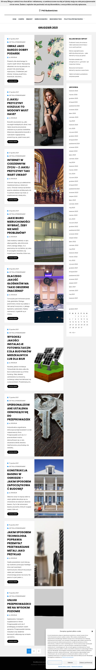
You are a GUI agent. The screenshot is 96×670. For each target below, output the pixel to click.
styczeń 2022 (73, 264)
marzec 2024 (73, 170)
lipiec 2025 (72, 113)
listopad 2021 (73, 272)
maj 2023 (72, 207)
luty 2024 (72, 174)
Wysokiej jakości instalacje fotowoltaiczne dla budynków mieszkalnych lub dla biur (19, 348)
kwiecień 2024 (73, 166)
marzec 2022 (73, 256)
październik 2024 (74, 143)
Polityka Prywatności (77, 666)
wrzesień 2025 (73, 109)
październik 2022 (74, 230)
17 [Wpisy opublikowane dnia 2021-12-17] (81, 322)
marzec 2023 (73, 215)
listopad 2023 (73, 185)
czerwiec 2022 (73, 245)
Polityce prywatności (67, 657)
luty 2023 (72, 219)
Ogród (21, 19)
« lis (70, 333)
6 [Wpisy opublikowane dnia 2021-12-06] (69, 319)
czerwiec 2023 (73, 204)
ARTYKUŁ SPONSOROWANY (17, 42)
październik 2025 (74, 106)
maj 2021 (72, 294)
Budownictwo (57, 19)
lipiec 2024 (72, 155)
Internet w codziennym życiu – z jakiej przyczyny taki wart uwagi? (18, 167)
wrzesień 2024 (73, 147)
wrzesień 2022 (73, 234)
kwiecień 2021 (73, 298)
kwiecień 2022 (73, 253)
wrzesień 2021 (73, 279)
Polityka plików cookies (64, 666)
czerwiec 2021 (73, 290)
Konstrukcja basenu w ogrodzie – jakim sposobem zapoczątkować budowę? (19, 480)
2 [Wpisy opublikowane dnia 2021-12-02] (78, 316)
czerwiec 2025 (73, 117)
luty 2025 (72, 128)
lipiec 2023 (72, 200)
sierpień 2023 (73, 196)
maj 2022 (72, 249)
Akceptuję (55, 662)
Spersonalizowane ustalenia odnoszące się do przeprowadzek (18, 412)
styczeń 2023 (73, 222)
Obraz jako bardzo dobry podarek (17, 49)
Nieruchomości (42, 19)
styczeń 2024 (73, 177)
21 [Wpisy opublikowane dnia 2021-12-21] (73, 325)
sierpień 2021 (73, 283)
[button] (92, 631)
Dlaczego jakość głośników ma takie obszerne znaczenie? (18, 283)
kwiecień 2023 (73, 211)
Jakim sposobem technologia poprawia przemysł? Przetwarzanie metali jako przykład (19, 543)
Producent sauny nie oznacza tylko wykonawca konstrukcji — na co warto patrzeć (78, 45)
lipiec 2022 (72, 241)
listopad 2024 (73, 140)
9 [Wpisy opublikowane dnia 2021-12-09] (78, 319)
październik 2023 (74, 189)
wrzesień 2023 (73, 192)
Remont (30, 19)
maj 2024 (72, 162)
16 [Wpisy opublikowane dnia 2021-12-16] (78, 322)
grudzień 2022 (73, 226)
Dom (13, 19)
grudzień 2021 (73, 268)
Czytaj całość (13, 81)
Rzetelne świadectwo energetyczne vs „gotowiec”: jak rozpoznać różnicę (79, 62)
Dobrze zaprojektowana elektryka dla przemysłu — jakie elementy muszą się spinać (78, 53)
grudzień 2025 (73, 98)
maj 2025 (72, 121)
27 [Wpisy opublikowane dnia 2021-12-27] (70, 327)
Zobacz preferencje (86, 662)
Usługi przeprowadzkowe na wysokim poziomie (19, 605)
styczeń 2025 (73, 132)
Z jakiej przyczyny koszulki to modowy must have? (17, 107)
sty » (73, 333)
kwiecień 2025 (73, 125)
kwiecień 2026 (73, 91)
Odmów (70, 662)
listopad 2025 (73, 102)
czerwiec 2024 (73, 158)
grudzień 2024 (73, 136)
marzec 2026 (73, 94)
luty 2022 (72, 260)
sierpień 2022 (73, 238)
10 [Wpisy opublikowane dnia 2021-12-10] (81, 319)
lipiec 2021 (72, 287)
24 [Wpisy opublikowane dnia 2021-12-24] (81, 325)
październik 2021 (74, 275)
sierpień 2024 (73, 151)
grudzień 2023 (73, 181)
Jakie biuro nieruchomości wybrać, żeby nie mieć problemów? (18, 225)
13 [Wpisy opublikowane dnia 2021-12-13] (70, 322)
